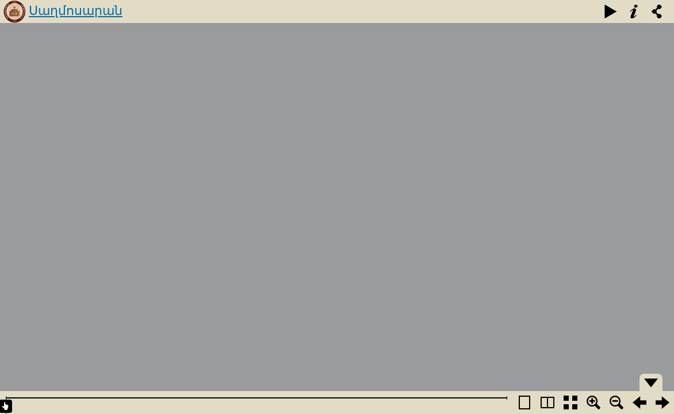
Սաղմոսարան (75, 10)
